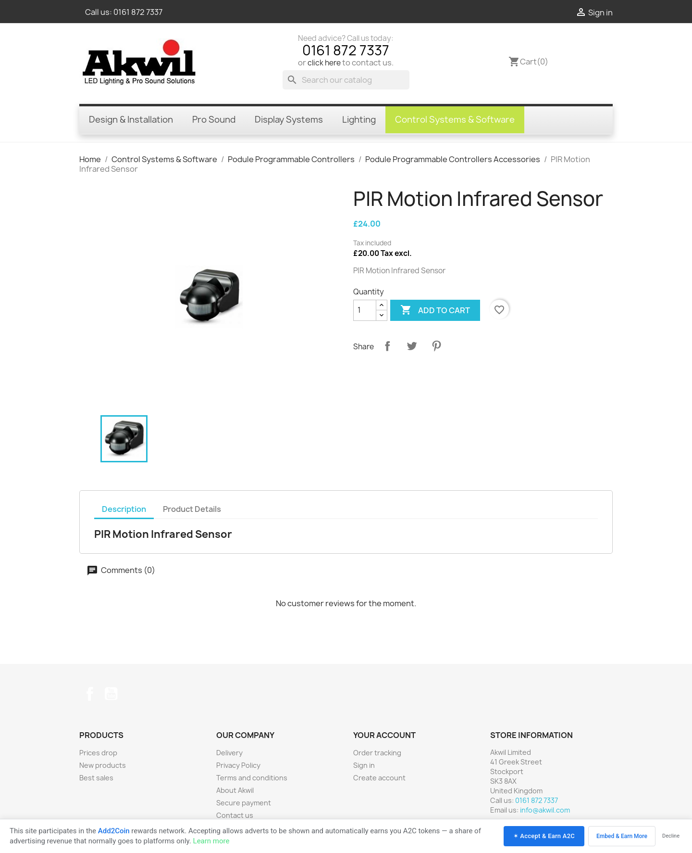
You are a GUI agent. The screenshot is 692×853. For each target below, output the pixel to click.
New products (102, 765)
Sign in (364, 765)
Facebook (89, 693)
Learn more (211, 841)
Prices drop (98, 752)
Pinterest (436, 346)
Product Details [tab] (192, 509)
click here (324, 63)
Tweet (411, 346)
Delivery (229, 752)
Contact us (234, 815)
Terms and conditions (251, 777)
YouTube (111, 693)
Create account (379, 777)
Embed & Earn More (621, 836)
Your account (384, 735)
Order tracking (377, 752)
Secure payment (243, 802)
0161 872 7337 (137, 12)
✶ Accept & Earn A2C (544, 836)
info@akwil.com (545, 810)
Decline (671, 836)
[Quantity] (364, 310)
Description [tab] (124, 509)
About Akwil (235, 790)
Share (387, 346)
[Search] (346, 79)
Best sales (96, 777)
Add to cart (435, 310)
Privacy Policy (238, 765)
